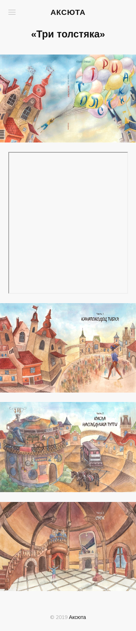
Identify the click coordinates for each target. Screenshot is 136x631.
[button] (12, 12)
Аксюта (68, 12)
